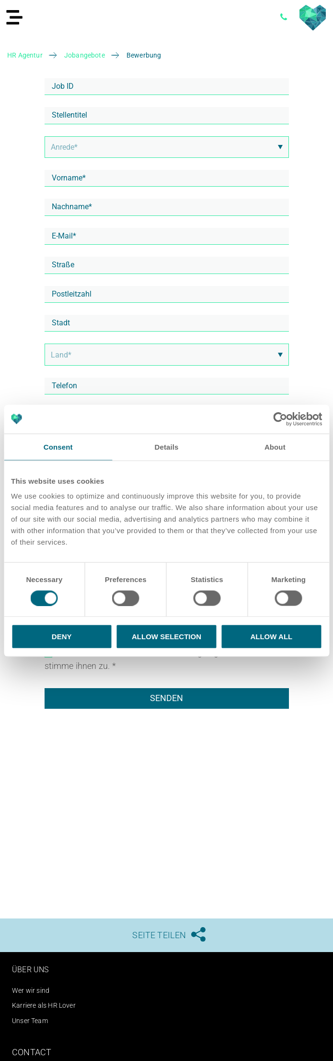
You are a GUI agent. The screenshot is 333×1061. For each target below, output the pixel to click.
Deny (62, 636)
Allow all (271, 636)
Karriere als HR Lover (44, 1005)
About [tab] (275, 446)
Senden (166, 698)
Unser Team (30, 1021)
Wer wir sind (30, 990)
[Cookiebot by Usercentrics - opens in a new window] (280, 419)
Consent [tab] (58, 446)
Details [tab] (167, 446)
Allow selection (166, 636)
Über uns (30, 969)
